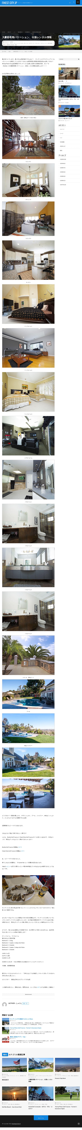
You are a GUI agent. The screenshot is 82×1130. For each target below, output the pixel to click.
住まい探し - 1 (63, 82)
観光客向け (22, 32)
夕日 (9, 1106)
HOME (3, 32)
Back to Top (41, 1120)
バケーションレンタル (18, 44)
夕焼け (43, 1106)
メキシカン (37, 44)
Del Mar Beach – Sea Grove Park (13, 1109)
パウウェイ (64, 1077)
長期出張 (8, 46)
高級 (16, 46)
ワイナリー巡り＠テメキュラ (65, 120)
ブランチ (36, 1106)
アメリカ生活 (6, 1077)
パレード (17, 1077)
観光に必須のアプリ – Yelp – (18, 1038)
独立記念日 (6, 1081)
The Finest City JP (17, 1126)
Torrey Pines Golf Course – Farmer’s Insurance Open (25, 1029)
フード (68, 122)
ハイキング (58, 1077)
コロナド (32, 1106)
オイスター (6, 44)
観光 (12, 43)
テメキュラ (12, 1077)
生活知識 (62, 143)
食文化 (12, 46)
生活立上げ (69, 84)
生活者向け (30, 32)
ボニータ (26, 44)
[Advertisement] (41, 17)
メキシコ (42, 44)
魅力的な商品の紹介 (40, 32)
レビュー (8, 868)
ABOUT (10, 32)
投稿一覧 (25, 1005)
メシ (15, 32)
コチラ (20, 848)
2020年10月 (63, 160)
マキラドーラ (31, 44)
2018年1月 (63, 181)
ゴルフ (11, 44)
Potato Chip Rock (61, 1080)
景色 (72, 1077)
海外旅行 (22, 1077)
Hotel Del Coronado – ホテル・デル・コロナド (40, 1110)
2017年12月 (63, 185)
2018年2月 (63, 177)
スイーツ (62, 130)
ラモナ (68, 1077)
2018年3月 (63, 173)
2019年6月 (63, 164)
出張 (49, 44)
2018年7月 (63, 169)
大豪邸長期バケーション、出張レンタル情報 (40, 1082)
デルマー (5, 1106)
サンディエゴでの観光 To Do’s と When (21, 1020)
